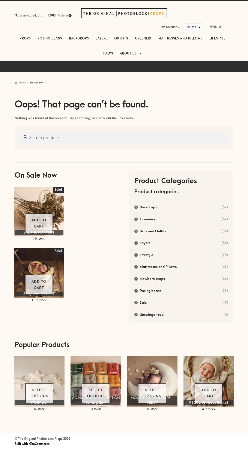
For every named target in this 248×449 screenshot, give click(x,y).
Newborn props (152, 279)
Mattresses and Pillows (180, 38)
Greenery (143, 38)
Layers (102, 38)
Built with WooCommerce (32, 444)
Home (22, 82)
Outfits (121, 38)
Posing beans (50, 38)
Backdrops (79, 38)
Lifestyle (217, 38)
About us (128, 53)
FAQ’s (108, 53)
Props (25, 38)
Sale (143, 303)
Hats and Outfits (153, 231)
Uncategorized (152, 315)
